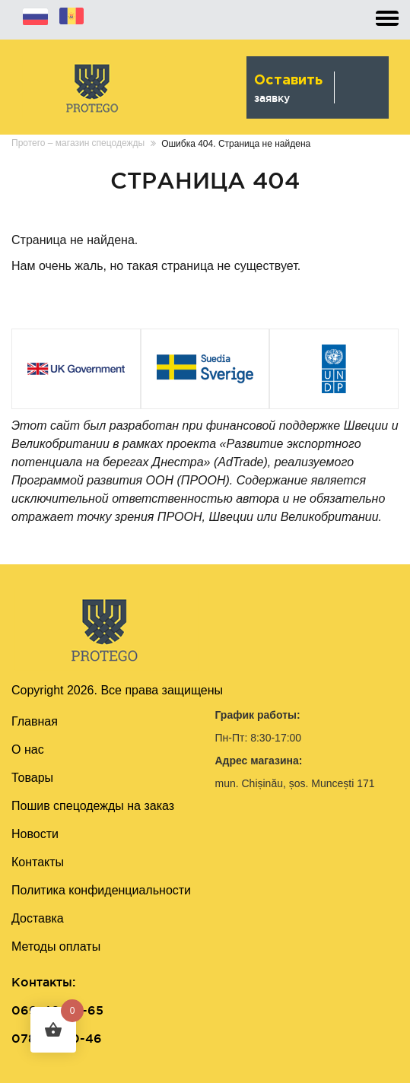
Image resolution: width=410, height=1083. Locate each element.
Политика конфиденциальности (101, 890)
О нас (27, 749)
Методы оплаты (55, 946)
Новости (35, 833)
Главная (34, 721)
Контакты (37, 862)
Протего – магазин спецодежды (78, 143)
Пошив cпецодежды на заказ (92, 805)
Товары (32, 777)
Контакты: (43, 982)
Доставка (37, 918)
